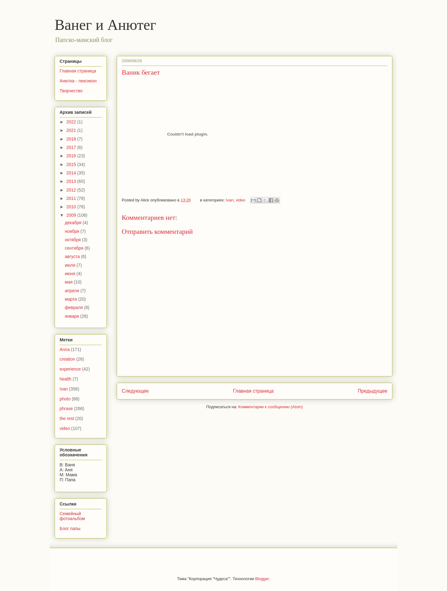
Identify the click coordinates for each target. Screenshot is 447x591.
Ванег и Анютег (105, 24)
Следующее (135, 391)
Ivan (230, 200)
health (65, 378)
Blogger (262, 578)
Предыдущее (372, 391)
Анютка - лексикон (78, 80)
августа (73, 256)
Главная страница (253, 391)
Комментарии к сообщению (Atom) (270, 406)
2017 (71, 147)
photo (65, 398)
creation (67, 359)
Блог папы (70, 528)
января (72, 316)
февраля (74, 307)
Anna (65, 349)
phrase (66, 408)
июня (71, 273)
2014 (71, 172)
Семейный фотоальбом (72, 516)
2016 (71, 155)
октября (73, 239)
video (240, 200)
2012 (71, 189)
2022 (71, 121)
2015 (71, 164)
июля (71, 265)
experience (70, 369)
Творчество (71, 90)
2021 (71, 130)
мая (69, 281)
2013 (71, 181)
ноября (72, 231)
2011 (71, 198)
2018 (71, 138)
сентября (75, 248)
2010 (71, 206)
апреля (72, 290)
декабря (74, 222)
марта (71, 299)
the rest (67, 418)
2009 (71, 215)
